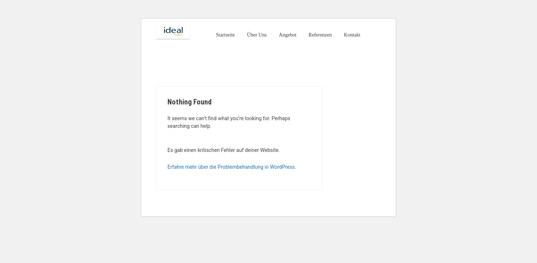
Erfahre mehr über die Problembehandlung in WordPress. (231, 167)
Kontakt (352, 35)
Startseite (225, 35)
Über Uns (257, 35)
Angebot (287, 35)
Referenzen (320, 35)
